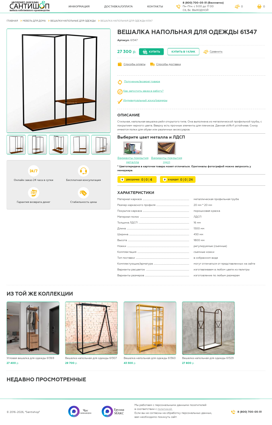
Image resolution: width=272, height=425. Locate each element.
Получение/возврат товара (142, 81)
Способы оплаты (134, 64)
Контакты (155, 6)
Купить (154, 51)
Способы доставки (168, 64)
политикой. (165, 409)
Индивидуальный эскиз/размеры (145, 100)
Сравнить (216, 51)
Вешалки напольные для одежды (73, 20)
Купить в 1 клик (183, 51)
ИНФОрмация (79, 6)
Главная (12, 20)
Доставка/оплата (118, 6)
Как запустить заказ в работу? (143, 91)
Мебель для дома (34, 20)
